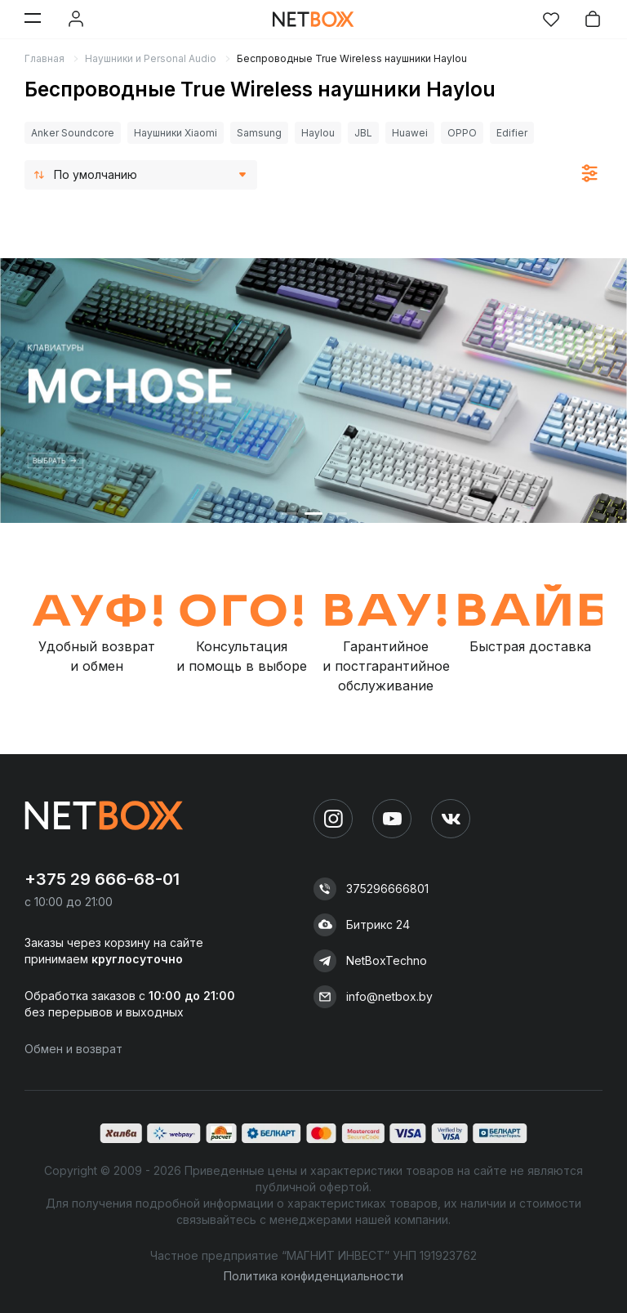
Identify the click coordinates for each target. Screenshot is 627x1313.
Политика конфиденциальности (313, 1276)
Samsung (259, 133)
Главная (44, 58)
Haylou (318, 133)
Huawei (410, 133)
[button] (289, 513)
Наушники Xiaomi (175, 133)
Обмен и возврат (73, 1049)
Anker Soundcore (72, 133)
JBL (363, 133)
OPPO (462, 133)
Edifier (511, 133)
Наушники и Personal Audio (150, 58)
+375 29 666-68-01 (102, 879)
